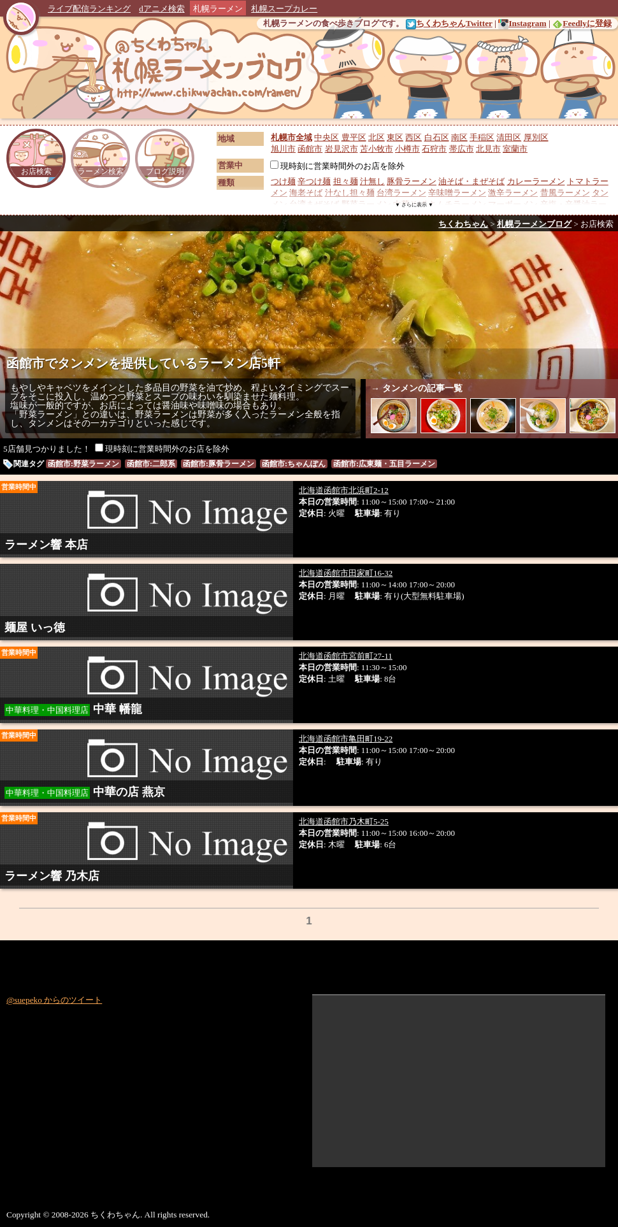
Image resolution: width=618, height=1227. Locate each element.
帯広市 (461, 149)
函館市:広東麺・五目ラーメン (384, 463)
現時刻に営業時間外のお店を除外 (337, 166)
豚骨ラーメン (411, 181)
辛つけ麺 (314, 181)
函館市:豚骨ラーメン (218, 463)
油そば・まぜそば (471, 181)
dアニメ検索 (162, 8)
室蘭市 (515, 149)
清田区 (508, 137)
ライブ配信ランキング (89, 8)
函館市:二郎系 (151, 463)
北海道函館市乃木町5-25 (344, 821)
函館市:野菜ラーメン (83, 463)
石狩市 (434, 149)
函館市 (310, 149)
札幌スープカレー (284, 8)
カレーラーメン (536, 181)
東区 (395, 137)
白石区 (436, 137)
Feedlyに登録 (582, 23)
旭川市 (283, 149)
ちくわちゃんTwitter (449, 23)
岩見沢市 (341, 149)
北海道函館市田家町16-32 (345, 573)
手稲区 (482, 137)
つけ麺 (283, 181)
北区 (376, 137)
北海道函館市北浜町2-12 (344, 490)
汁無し (372, 181)
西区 (413, 137)
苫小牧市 (376, 149)
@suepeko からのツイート (54, 1000)
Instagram (522, 23)
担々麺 (345, 181)
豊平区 (353, 137)
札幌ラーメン (218, 8)
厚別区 (536, 137)
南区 (459, 137)
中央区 (326, 137)
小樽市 (407, 149)
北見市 (488, 149)
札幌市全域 (291, 137)
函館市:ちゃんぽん (294, 463)
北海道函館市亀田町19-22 (345, 738)
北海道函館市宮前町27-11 (345, 656)
